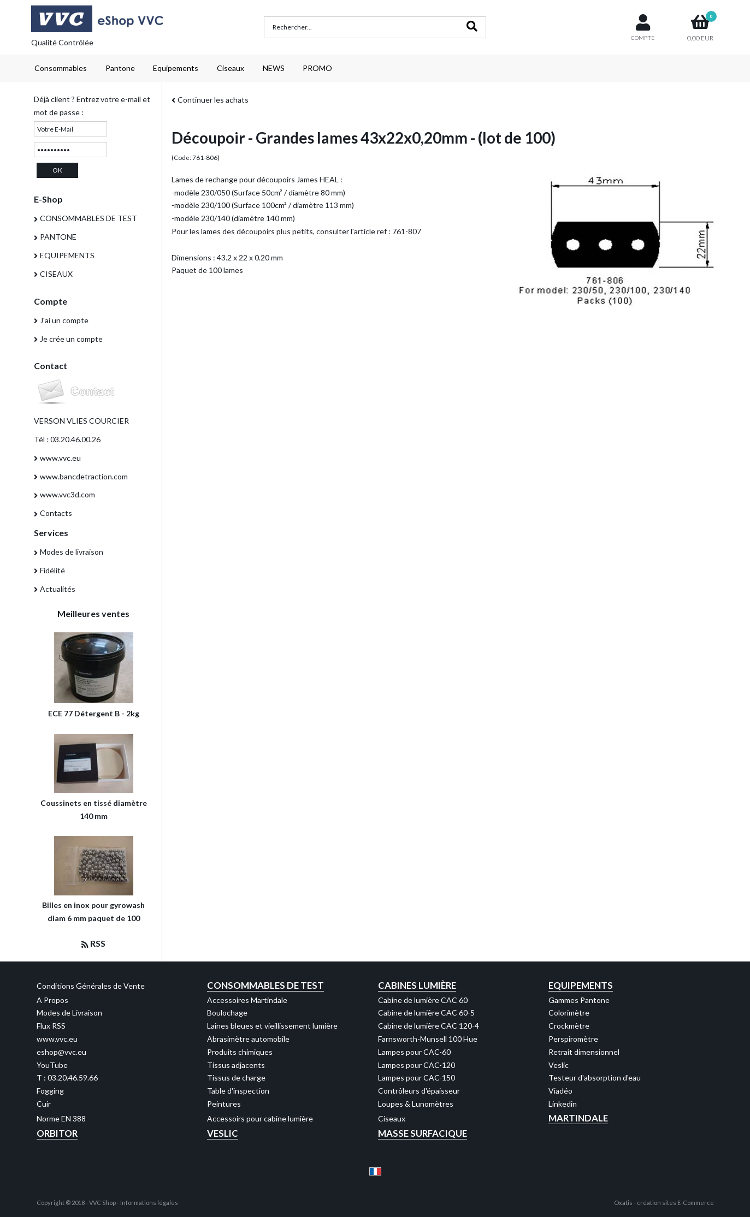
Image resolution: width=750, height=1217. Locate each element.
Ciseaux (230, 68)
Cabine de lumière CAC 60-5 (426, 1012)
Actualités (57, 588)
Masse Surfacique (422, 1133)
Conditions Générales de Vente (91, 985)
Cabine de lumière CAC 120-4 (428, 1025)
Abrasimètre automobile (248, 1038)
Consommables (60, 68)
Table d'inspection (238, 1090)
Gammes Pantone (579, 1000)
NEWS (274, 68)
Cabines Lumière (417, 985)
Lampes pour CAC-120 (416, 1065)
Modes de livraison (71, 551)
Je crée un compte (71, 338)
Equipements (175, 68)
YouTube (52, 1065)
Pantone (120, 68)
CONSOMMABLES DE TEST (88, 218)
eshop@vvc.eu (61, 1051)
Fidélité (52, 570)
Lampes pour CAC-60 (414, 1051)
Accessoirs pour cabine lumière (260, 1118)
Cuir (44, 1103)
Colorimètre (568, 1012)
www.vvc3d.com (67, 494)
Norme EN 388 (61, 1118)
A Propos (52, 1000)
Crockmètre (568, 1025)
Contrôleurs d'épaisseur (419, 1090)
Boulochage (227, 1012)
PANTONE (58, 236)
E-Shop (48, 199)
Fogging (50, 1090)
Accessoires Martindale (247, 1000)
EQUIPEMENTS (67, 255)
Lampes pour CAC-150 (416, 1077)
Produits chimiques (240, 1051)
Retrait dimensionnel (583, 1051)
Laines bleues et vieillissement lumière (272, 1025)
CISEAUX (56, 273)
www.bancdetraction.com (84, 476)
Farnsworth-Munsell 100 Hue (427, 1038)
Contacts (56, 513)
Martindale (578, 1118)
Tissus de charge (236, 1077)
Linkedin (562, 1103)
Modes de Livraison (69, 1012)
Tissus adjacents (236, 1065)
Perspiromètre (573, 1038)
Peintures (224, 1103)
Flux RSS (51, 1025)
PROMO (317, 68)
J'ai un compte (64, 320)
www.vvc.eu (60, 457)
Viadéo (560, 1090)
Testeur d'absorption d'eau (594, 1077)
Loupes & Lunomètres (415, 1103)
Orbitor (57, 1133)
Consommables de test (265, 985)
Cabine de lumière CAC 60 (423, 1000)
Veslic (558, 1065)
